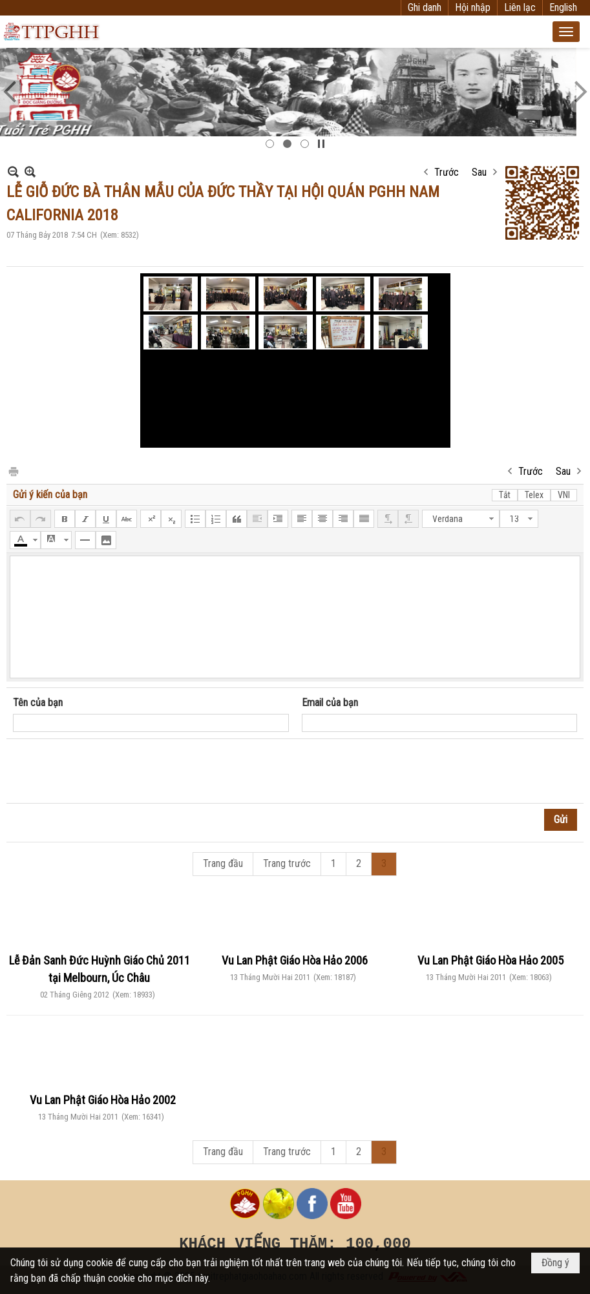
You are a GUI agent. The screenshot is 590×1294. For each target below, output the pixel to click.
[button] (566, 32)
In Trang (12, 470)
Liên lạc (520, 7)
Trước (446, 172)
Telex (534, 495)
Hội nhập (472, 7)
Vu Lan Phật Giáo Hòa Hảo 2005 (490, 960)
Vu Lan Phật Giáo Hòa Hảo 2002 (103, 1100)
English (563, 7)
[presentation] (111, 771)
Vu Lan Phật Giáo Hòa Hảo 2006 (295, 960)
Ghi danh (424, 7)
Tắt (505, 495)
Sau (479, 172)
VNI (564, 495)
